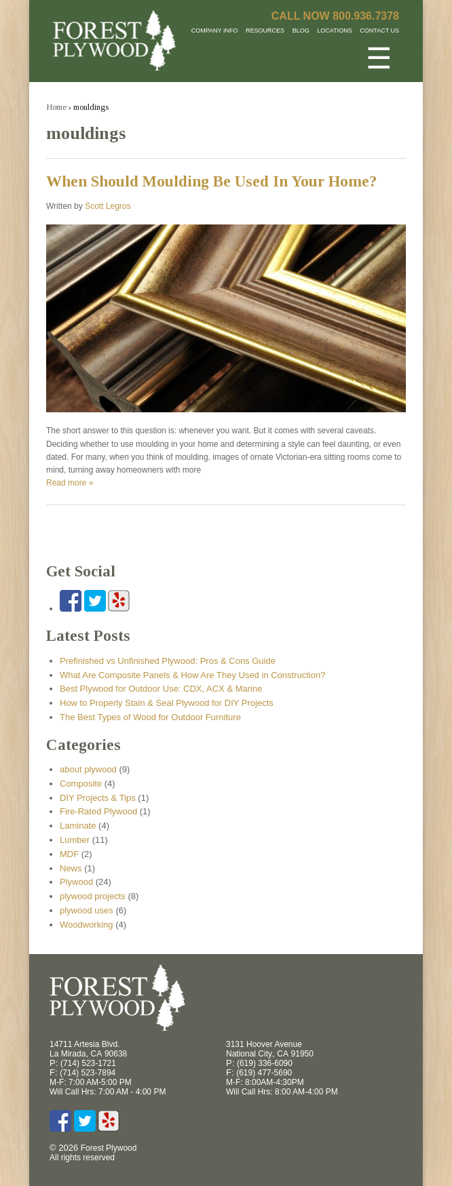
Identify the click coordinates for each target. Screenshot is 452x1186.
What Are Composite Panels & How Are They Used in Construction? (192, 675)
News (71, 868)
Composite (81, 783)
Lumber (75, 840)
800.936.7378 (366, 16)
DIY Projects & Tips (98, 798)
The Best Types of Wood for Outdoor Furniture (150, 717)
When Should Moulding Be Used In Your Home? (211, 181)
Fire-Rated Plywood (98, 811)
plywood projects (93, 896)
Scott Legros (107, 206)
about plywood (88, 769)
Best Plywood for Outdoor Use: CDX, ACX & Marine (161, 689)
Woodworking (86, 925)
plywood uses (86, 910)
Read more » (69, 483)
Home (56, 107)
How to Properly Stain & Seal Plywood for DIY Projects (167, 703)
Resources (265, 30)
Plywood (76, 882)
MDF (69, 854)
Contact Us (379, 30)
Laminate (78, 826)
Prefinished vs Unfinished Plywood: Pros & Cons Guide (168, 661)
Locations (334, 30)
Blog (301, 30)
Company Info (214, 30)
